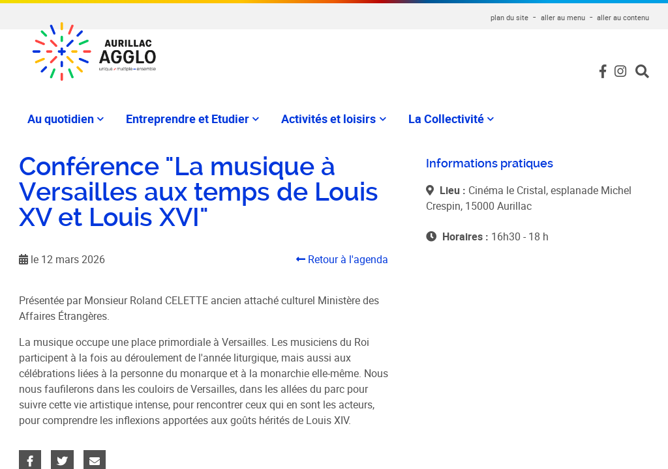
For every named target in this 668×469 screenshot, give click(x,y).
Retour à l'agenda (342, 259)
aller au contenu (623, 17)
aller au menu (563, 17)
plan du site (509, 17)
